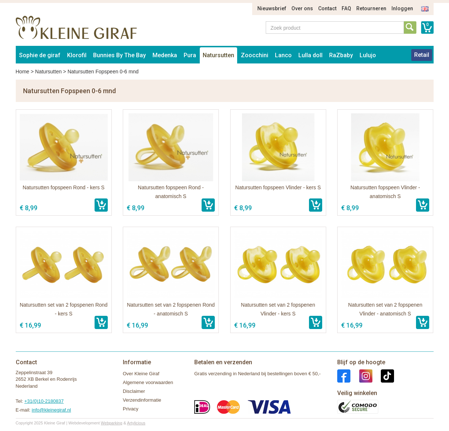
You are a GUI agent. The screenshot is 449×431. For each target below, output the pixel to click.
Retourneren (371, 8)
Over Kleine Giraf (141, 373)
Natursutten (218, 55)
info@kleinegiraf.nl (51, 410)
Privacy (131, 409)
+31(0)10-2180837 (43, 401)
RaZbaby (341, 55)
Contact (327, 8)
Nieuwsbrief (271, 8)
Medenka (164, 55)
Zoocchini (254, 55)
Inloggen (402, 8)
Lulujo (368, 55)
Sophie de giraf (39, 55)
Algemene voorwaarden (148, 382)
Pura (190, 55)
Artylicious (136, 423)
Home (22, 71)
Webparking (111, 423)
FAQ (346, 8)
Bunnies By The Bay (119, 55)
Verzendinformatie (142, 400)
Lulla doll (310, 55)
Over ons (302, 8)
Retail (421, 54)
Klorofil (77, 55)
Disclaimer (134, 391)
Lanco (283, 55)
